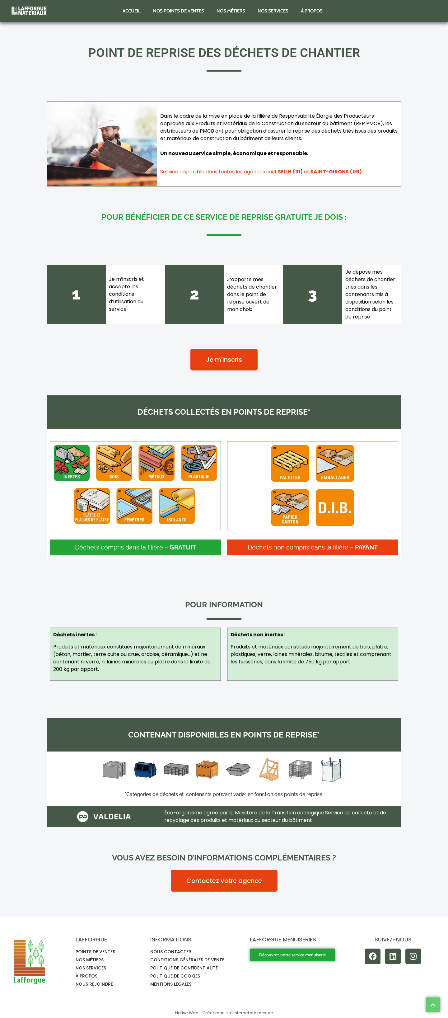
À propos (312, 11)
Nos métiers (231, 11)
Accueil (132, 11)
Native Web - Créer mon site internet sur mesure (224, 1013)
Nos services (273, 11)
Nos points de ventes (178, 11)
